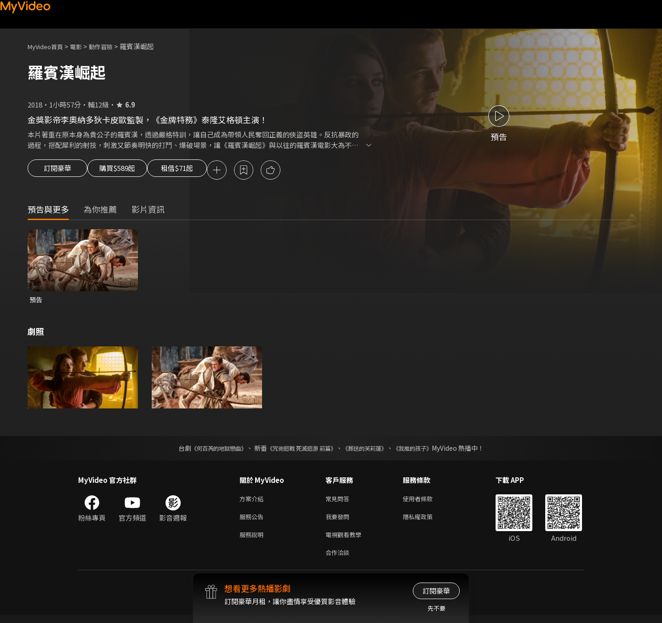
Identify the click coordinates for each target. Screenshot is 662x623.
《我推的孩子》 (426, 450)
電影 (83, 46)
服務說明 (253, 540)
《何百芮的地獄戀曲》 (206, 450)
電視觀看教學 (346, 540)
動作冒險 (111, 46)
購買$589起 (127, 171)
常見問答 (339, 501)
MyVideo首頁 (48, 46)
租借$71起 (199, 171)
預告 (36, 301)
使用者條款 (425, 501)
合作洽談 (339, 559)
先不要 (436, 608)
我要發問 (339, 521)
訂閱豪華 (57, 171)
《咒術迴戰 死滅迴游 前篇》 (299, 450)
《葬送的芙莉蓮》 (371, 450)
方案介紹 (253, 501)
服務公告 (253, 521)
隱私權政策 (425, 521)
